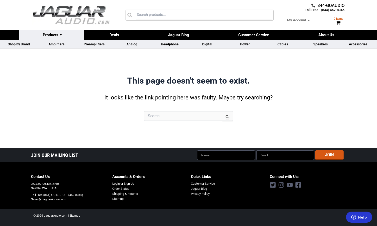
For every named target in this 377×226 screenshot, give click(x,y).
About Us (326, 35)
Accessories (358, 44)
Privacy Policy (200, 193)
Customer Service (253, 35)
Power (245, 44)
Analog (131, 44)
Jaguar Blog (178, 35)
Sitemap (118, 198)
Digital (207, 44)
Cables (282, 44)
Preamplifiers (94, 44)
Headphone (170, 44)
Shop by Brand (19, 44)
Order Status (120, 188)
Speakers (320, 44)
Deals (114, 35)
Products (50, 35)
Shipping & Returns (125, 193)
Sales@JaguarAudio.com (48, 199)
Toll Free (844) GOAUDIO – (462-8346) (57, 194)
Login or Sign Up (123, 183)
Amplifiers (56, 44)
